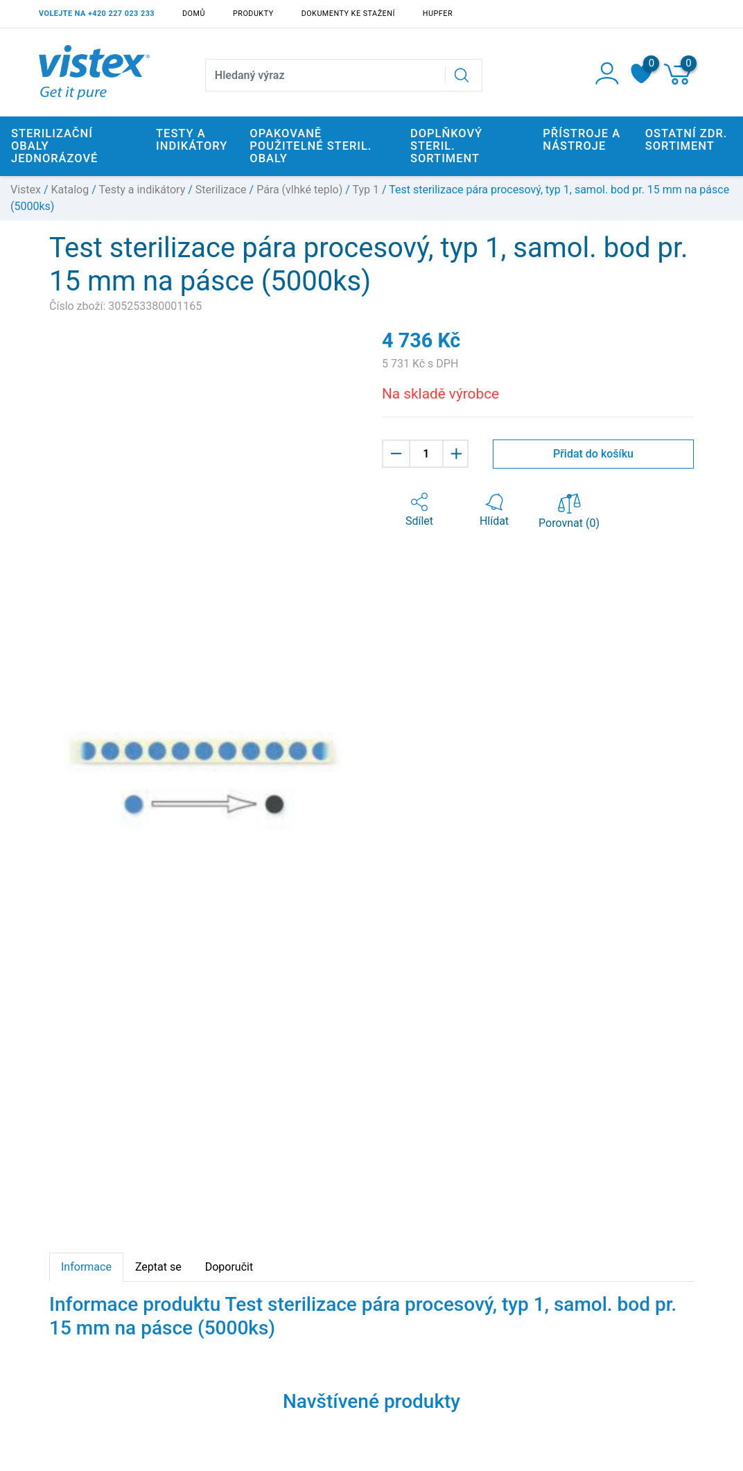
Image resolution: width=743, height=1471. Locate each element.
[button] (419, 510)
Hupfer (438, 13)
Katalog (70, 189)
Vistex (25, 189)
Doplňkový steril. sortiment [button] (446, 146)
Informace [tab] (86, 1266)
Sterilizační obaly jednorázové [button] (54, 146)
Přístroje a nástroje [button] (581, 140)
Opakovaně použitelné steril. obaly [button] (311, 146)
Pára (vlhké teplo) (299, 189)
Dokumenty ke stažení (348, 13)
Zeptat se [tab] (158, 1266)
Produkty (253, 13)
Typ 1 (365, 189)
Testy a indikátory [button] (191, 140)
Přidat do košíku (593, 453)
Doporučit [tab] (229, 1266)
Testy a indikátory (141, 189)
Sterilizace (221, 189)
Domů (193, 13)
